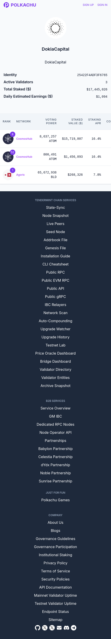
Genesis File (55, 248)
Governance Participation (55, 546)
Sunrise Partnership (55, 481)
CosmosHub (24, 138)
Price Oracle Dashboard (55, 353)
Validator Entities (55, 377)
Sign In (102, 5)
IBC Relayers (55, 304)
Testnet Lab (55, 345)
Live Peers (55, 223)
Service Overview (55, 408)
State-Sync (55, 207)
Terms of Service (55, 571)
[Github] (37, 627)
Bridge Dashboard (55, 361)
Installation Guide (55, 256)
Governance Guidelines (55, 538)
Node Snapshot (55, 215)
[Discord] (66, 627)
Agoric (20, 174)
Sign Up (88, 5)
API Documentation (55, 587)
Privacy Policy (56, 563)
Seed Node (55, 232)
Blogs (55, 530)
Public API (55, 288)
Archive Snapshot (55, 385)
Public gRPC (55, 296)
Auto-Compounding (55, 321)
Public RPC (55, 272)
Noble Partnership (55, 473)
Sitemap (55, 619)
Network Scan (55, 312)
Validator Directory (55, 369)
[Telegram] (73, 627)
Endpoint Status (55, 611)
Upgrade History (55, 337)
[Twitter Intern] (52, 627)
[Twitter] (45, 627)
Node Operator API (55, 432)
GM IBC (55, 416)
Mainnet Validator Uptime (55, 595)
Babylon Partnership (55, 448)
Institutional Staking (55, 555)
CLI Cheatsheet (55, 264)
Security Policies (55, 579)
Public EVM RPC (55, 280)
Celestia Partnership (55, 456)
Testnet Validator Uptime (56, 603)
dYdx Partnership (55, 465)
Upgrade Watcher (55, 329)
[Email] (59, 627)
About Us (55, 522)
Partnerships (55, 440)
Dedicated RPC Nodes (55, 424)
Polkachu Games (55, 500)
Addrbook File (56, 240)
